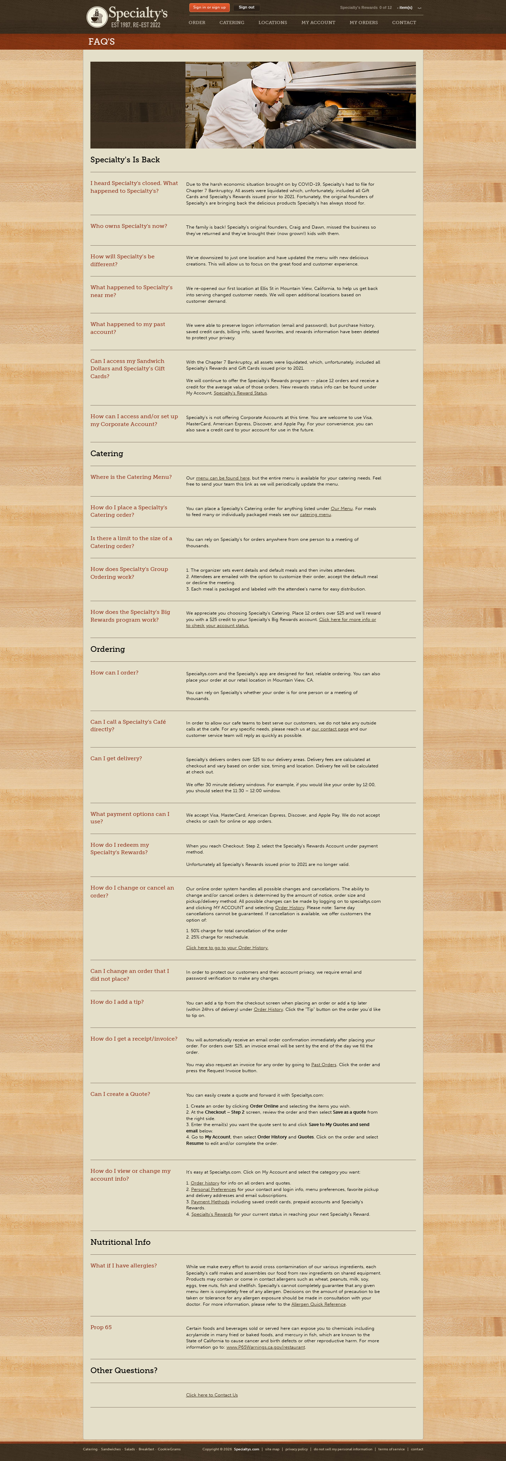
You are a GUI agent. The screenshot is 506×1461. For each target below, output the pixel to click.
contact (417, 1449)
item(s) (409, 7)
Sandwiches (111, 1449)
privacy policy (296, 1449)
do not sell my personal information (343, 1449)
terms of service (391, 1449)
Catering (90, 1449)
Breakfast (146, 1449)
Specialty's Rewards (359, 7)
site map (272, 1449)
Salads (129, 1449)
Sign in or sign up (209, 7)
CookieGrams (169, 1449)
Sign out (247, 7)
